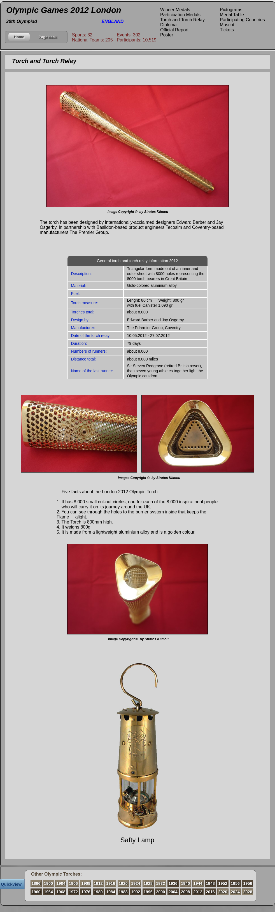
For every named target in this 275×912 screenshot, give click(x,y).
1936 (173, 883)
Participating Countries (242, 19)
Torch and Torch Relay (182, 19)
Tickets (227, 29)
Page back (48, 37)
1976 (85, 892)
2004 (173, 892)
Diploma (168, 24)
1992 (135, 892)
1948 (210, 883)
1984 (110, 892)
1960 (36, 892)
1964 (48, 892)
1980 (98, 892)
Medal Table (232, 14)
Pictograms (231, 9)
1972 (73, 892)
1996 (148, 892)
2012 (198, 892)
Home (19, 37)
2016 (210, 892)
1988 (123, 892)
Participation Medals (180, 14)
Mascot (227, 24)
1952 (222, 883)
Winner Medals (175, 9)
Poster (166, 34)
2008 (185, 892)
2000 (160, 892)
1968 (60, 892)
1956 (235, 883)
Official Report (174, 29)
